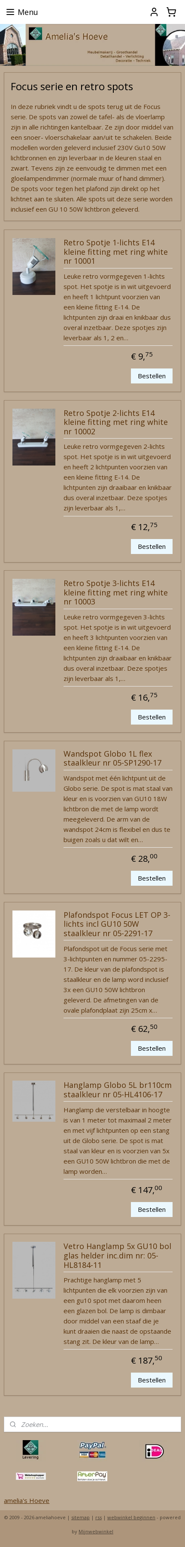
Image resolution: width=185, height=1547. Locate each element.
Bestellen (152, 375)
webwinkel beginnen (131, 1517)
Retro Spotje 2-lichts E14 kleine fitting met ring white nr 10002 (116, 422)
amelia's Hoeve (26, 1500)
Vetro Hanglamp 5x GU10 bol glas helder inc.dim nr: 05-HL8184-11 (117, 1256)
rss (98, 1517)
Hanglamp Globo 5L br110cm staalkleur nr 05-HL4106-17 (118, 1090)
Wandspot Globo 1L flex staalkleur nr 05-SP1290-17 (112, 758)
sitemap (80, 1517)
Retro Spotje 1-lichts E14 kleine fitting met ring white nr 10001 (116, 252)
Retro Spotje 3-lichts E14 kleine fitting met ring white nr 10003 (116, 593)
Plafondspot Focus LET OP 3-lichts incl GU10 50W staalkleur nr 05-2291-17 (117, 924)
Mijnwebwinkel (96, 1531)
